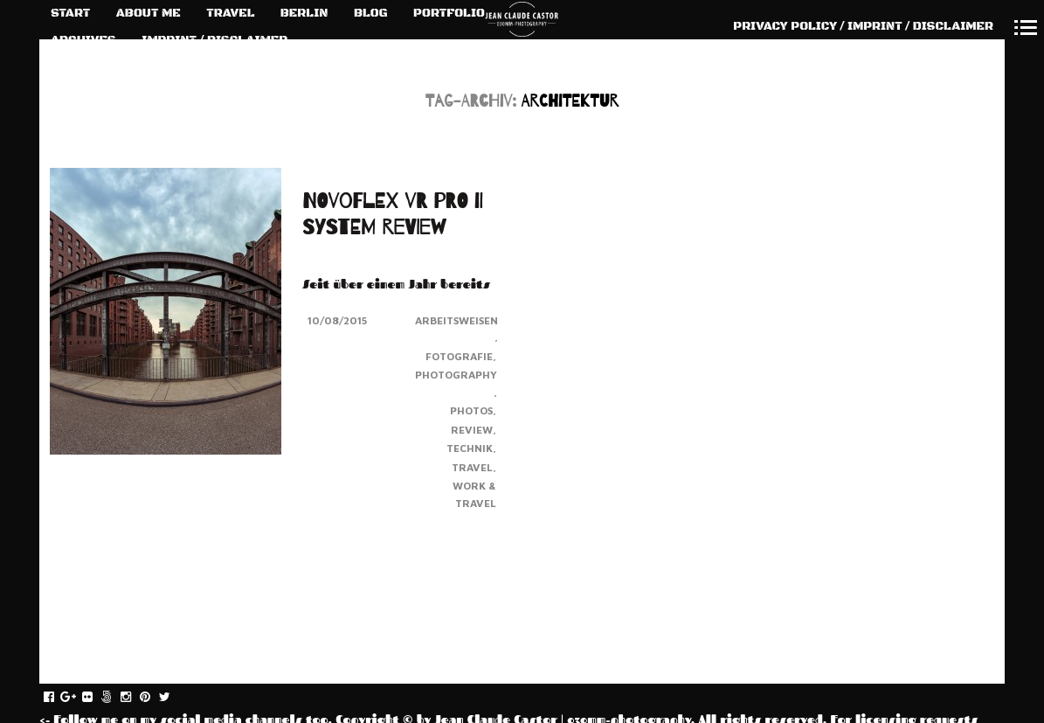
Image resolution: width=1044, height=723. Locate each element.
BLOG (371, 13)
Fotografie (459, 356)
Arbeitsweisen (456, 320)
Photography (456, 374)
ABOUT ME (148, 13)
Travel (472, 467)
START (70, 13)
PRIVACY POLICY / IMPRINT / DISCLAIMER (863, 26)
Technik (469, 448)
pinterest (154, 698)
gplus (77, 698)
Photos (471, 410)
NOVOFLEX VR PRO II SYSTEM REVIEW (392, 215)
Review (472, 429)
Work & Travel (474, 494)
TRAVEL (230, 13)
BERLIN (304, 13)
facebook (58, 698)
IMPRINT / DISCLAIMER (214, 40)
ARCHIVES (83, 40)
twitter (173, 698)
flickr (96, 698)
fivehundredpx (115, 698)
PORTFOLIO (449, 13)
